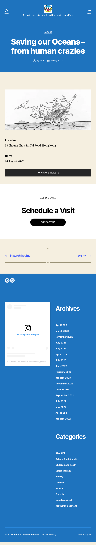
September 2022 (65, 398)
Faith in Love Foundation (27, 538)
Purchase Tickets (48, 176)
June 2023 (61, 369)
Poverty (60, 497)
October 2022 (63, 393)
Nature (48, 35)
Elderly (59, 480)
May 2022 (61, 410)
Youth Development (66, 509)
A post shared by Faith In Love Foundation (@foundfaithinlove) (30, 365)
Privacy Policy (50, 538)
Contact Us (48, 225)
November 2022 (64, 387)
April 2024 (61, 357)
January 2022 (63, 422)
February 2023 (64, 375)
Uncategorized (64, 503)
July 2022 (61, 404)
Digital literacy (63, 474)
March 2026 (62, 334)
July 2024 (61, 352)
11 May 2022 (56, 64)
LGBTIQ (60, 486)
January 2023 (63, 381)
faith (42, 64)
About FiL (61, 456)
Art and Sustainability (67, 462)
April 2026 (61, 328)
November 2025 (64, 340)
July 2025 (61, 346)
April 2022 (61, 416)
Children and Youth (66, 468)
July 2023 (61, 363)
